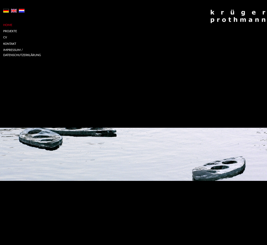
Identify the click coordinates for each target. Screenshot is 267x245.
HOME (7, 25)
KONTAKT (9, 44)
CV (5, 37)
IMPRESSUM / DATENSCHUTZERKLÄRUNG (22, 52)
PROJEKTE (10, 31)
